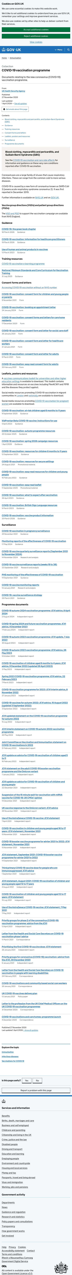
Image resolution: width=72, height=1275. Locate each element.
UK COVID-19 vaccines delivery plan (19, 993)
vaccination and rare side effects (34, 160)
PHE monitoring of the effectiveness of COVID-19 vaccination (32, 574)
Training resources (12, 129)
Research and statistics (13, 1216)
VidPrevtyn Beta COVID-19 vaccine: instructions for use (29, 420)
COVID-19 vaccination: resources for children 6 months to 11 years (34, 451)
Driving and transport (12, 1149)
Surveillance (10, 140)
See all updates (20, 103)
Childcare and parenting (13, 1130)
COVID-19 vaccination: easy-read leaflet (21, 484)
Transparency (8, 1226)
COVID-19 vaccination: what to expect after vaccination (29, 495)
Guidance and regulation (13, 1212)
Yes (28, 1080)
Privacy (12, 1247)
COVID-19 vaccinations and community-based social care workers (34, 983)
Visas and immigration (12, 1182)
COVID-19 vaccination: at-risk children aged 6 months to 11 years (33, 410)
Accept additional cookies (36, 29)
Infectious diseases (10, 1056)
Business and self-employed (15, 1125)
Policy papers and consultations (17, 1221)
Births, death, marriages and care (18, 1120)
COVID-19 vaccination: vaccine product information (28, 515)
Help (4, 1247)
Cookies (22, 1247)
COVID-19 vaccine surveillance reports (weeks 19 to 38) (29, 564)
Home (4, 58)
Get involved (8, 1235)
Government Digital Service (15, 1261)
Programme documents (14, 144)
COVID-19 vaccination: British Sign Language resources (29, 505)
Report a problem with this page (36, 1090)
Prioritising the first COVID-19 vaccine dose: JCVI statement (31, 946)
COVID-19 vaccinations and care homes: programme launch (31, 1016)
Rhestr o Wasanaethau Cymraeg (17, 1257)
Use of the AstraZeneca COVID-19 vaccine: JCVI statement (31, 818)
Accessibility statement (13, 1250)
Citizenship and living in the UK (16, 1134)
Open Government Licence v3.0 (17, 1273)
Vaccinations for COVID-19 (13, 1061)
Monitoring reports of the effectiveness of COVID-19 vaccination (34, 541)
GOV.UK (55, 197)
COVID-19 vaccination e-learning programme (23, 263)
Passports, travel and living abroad (18, 1177)
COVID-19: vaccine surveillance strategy (22, 595)
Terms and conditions (12, 1254)
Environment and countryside (16, 1163)
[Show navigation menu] (58, 49)
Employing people (10, 1158)
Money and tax (9, 1172)
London (20, 395)
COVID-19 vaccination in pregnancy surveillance (26, 531)
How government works (13, 1231)
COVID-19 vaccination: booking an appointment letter (29, 307)
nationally (33, 395)
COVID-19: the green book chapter (19, 229)
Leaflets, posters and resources (17, 136)
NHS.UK (39, 197)
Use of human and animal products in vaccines (25, 249)
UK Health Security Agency (13, 91)
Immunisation (15, 58)
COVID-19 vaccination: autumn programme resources (28, 431)
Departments (8, 1202)
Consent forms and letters (15, 133)
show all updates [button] (30, 1030)
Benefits (6, 1116)
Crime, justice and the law (14, 1139)
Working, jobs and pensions (15, 1187)
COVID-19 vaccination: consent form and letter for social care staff (35, 330)
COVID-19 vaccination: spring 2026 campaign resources (30, 441)
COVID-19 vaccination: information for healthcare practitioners (33, 239)
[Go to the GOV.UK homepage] (11, 50)
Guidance (9, 125)
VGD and (12, 213)
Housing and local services (14, 1168)
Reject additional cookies (36, 36)
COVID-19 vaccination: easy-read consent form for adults (30, 364)
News (4, 1207)
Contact (31, 1250)
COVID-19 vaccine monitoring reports (20, 585)
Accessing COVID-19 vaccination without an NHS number (29, 287)
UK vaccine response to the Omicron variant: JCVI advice (30, 808)
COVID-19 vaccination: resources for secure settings (28, 461)
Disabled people (10, 1144)
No (39, 1080)
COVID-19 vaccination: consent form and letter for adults (30, 354)
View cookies (36, 42)
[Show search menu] (68, 49)
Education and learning (13, 1153)
